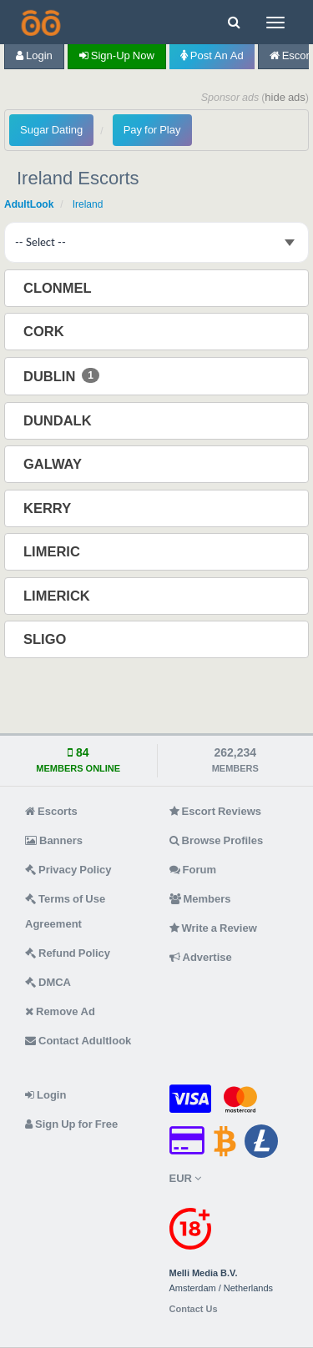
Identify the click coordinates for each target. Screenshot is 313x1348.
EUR (185, 1178)
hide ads (285, 97)
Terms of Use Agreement (65, 911)
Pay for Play (152, 129)
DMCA (48, 982)
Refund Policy (67, 953)
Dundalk (59, 420)
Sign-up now (116, 55)
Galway (54, 463)
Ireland (88, 204)
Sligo (46, 639)
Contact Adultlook (78, 1040)
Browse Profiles (216, 840)
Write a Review (213, 928)
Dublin (61, 375)
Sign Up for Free (71, 1124)
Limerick (58, 595)
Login (34, 55)
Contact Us (193, 1309)
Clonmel (59, 287)
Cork (45, 331)
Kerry (48, 508)
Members (200, 898)
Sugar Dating (51, 129)
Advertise (200, 957)
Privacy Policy (68, 869)
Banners (54, 840)
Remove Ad (60, 1011)
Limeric (53, 551)
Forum (192, 869)
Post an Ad (212, 55)
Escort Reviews (215, 811)
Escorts (51, 811)
